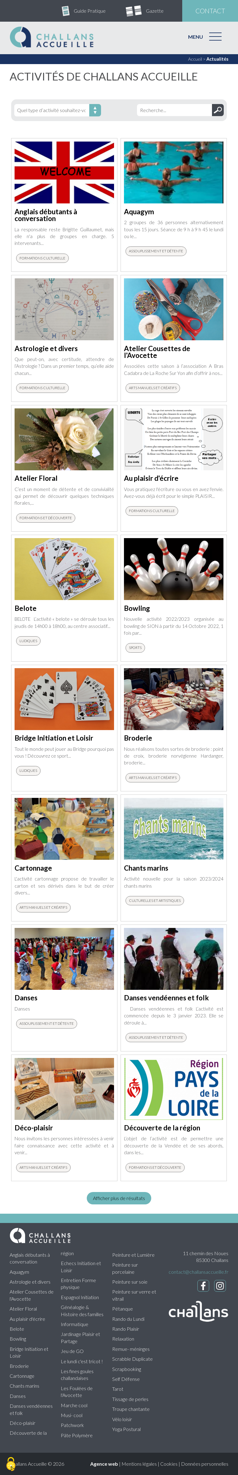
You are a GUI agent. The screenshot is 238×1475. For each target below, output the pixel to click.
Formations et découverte (46, 518)
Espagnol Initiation (80, 1297)
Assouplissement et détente (156, 251)
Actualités (217, 59)
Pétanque (122, 1309)
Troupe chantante (131, 1409)
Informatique (74, 1324)
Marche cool (74, 1405)
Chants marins (24, 1386)
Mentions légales (139, 1464)
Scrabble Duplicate (132, 1359)
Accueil (195, 59)
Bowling (18, 1339)
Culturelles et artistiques (155, 900)
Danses (18, 1396)
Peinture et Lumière (133, 1255)
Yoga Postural (126, 1429)
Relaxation (123, 1339)
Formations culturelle (42, 258)
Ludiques (28, 641)
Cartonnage (22, 1376)
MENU (195, 37)
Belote (17, 1329)
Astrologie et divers (30, 1282)
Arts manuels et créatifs (153, 388)
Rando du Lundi (128, 1319)
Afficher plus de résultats (119, 1198)
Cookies (169, 1464)
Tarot (117, 1389)
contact (210, 11)
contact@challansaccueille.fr (198, 1272)
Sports (135, 648)
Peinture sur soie (130, 1282)
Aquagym (19, 1272)
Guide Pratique (90, 11)
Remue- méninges (131, 1349)
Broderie (19, 1366)
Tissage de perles (130, 1399)
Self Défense (126, 1379)
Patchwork (72, 1425)
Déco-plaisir (22, 1423)
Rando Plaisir (125, 1329)
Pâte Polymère (77, 1435)
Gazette (155, 11)
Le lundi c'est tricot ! (82, 1361)
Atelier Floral (23, 1309)
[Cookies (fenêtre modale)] (11, 1464)
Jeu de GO (72, 1351)
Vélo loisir (122, 1419)
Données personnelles (204, 1464)
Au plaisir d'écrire (27, 1319)
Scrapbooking (126, 1369)
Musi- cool (71, 1415)
